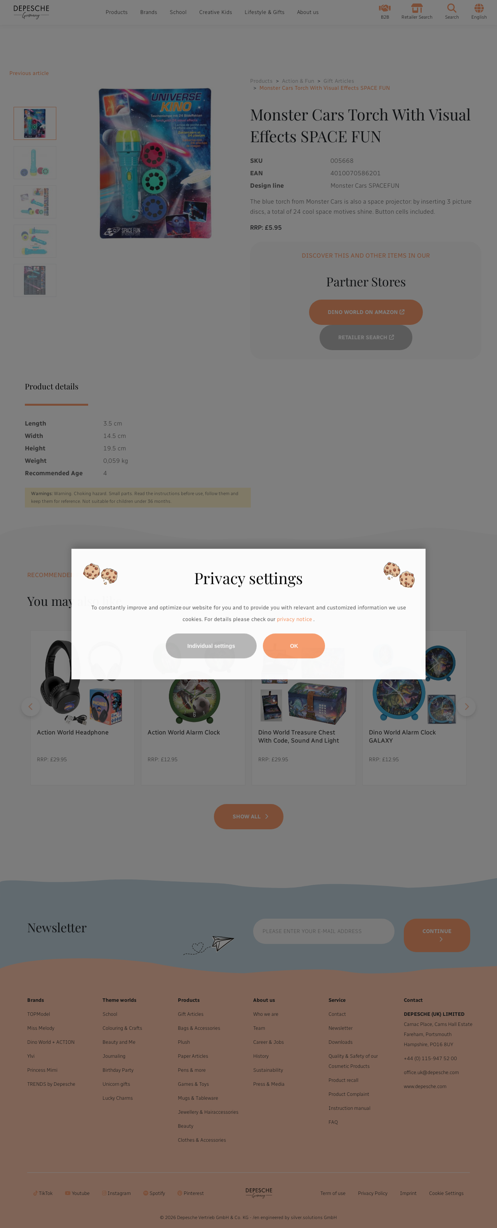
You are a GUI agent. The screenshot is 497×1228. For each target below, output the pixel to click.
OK (294, 646)
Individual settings (211, 646)
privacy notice (294, 619)
